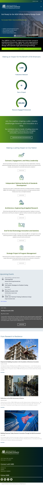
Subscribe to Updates (5, 471)
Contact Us (3, 468)
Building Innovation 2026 (11, 291)
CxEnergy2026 (9, 279)
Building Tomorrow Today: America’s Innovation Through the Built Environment (21, 433)
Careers (2, 469)
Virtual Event (7, 287)
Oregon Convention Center (10, 298)
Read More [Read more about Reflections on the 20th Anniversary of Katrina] (3, 407)
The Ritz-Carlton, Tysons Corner (11, 293)
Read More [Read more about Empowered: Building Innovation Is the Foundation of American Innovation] (3, 372)
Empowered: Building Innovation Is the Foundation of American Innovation (20, 362)
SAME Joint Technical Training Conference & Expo (18, 297)
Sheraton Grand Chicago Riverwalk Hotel (12, 281)
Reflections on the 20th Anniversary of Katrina (12, 398)
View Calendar (4, 301)
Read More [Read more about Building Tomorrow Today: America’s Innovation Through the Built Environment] (3, 442)
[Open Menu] (41, 6)
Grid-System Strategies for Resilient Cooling (16, 285)
